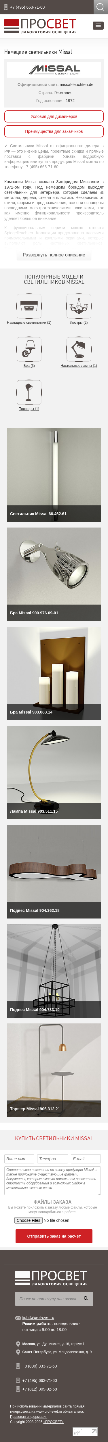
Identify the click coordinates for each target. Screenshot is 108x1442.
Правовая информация (28, 1417)
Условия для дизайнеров (54, 116)
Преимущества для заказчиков (54, 131)
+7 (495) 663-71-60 (27, 7)
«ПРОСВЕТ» (53, 1422)
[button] (98, 26)
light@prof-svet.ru (38, 1317)
